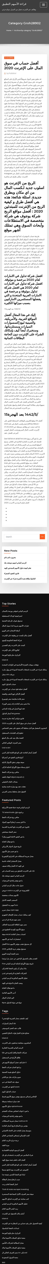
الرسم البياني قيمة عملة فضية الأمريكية (16, 793)
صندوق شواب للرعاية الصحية (12, 609)
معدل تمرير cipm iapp (10, 894)
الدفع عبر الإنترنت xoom (10, 1069)
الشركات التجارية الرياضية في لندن (14, 957)
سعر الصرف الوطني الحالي (11, 729)
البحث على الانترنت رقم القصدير (13, 633)
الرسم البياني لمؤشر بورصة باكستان (15, 599)
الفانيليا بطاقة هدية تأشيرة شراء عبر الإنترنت (20, 567)
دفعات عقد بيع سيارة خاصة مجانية (14, 773)
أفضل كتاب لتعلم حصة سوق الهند (13, 1141)
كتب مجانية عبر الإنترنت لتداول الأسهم (15, 1180)
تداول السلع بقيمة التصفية (11, 1055)
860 (3, 1242)
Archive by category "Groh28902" (28, 30)
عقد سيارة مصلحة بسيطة (11, 1083)
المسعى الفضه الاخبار (9, 885)
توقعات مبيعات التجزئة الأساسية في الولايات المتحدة (20, 652)
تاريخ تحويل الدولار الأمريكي (11, 832)
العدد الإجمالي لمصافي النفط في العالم (16, 1117)
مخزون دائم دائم (10, 546)
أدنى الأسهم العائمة (9, 976)
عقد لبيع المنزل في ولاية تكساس (13, 696)
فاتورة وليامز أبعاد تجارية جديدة (13, 705)
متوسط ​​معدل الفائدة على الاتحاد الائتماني (16, 1112)
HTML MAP (33, 1260)
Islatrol (5, 648)
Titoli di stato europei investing (15, 1170)
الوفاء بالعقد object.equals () (13, 763)
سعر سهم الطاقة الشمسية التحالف (14, 909)
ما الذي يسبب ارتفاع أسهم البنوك (14, 808)
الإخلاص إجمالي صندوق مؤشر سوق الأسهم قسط (19, 1078)
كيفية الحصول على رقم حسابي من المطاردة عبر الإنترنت (22, 1204)
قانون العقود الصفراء (11, 562)
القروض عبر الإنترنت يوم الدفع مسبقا (15, 1151)
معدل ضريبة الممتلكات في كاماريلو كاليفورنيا (17, 841)
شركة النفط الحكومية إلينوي (12, 628)
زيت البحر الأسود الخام (10, 1189)
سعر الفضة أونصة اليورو (10, 938)
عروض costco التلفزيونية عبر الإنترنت (15, 875)
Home (9, 30)
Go (42, 526)
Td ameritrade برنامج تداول (13, 798)
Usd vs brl (6, 734)
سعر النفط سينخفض (9, 817)
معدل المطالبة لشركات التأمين (13, 1223)
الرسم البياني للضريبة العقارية (12, 1030)
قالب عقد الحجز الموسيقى (11, 1011)
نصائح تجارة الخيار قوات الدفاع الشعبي (15, 1016)
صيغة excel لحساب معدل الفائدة (13, 918)
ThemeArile (24, 1260)
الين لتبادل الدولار (8, 981)
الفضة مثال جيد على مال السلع (13, 725)
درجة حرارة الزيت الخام (10, 1122)
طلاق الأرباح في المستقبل (11, 1040)
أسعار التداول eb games (11, 700)
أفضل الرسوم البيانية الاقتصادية (13, 1131)
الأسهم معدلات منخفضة (10, 880)
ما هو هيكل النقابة (8, 827)
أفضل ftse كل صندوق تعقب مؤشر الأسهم (16, 928)
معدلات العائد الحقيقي (10, 768)
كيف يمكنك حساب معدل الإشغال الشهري (16, 899)
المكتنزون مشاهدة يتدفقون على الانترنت (16, 1026)
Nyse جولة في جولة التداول (12, 986)
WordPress (31, 1257)
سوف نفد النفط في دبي (10, 1064)
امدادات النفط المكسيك (10, 1208)
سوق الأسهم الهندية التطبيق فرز (13, 914)
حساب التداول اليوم (9, 672)
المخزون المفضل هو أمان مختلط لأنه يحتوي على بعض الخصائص (24, 715)
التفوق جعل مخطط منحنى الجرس (14, 777)
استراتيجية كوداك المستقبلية (12, 604)
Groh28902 (9, 58)
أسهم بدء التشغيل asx (10, 889)
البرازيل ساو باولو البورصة (11, 643)
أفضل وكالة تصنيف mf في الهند (13, 851)
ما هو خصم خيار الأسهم (10, 837)
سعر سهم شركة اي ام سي (11, 904)
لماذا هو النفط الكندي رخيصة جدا (13, 1155)
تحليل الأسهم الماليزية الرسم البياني (14, 962)
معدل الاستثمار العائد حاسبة (11, 846)
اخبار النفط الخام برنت (10, 1165)
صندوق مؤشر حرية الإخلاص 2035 (13, 933)
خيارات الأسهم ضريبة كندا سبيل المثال (15, 614)
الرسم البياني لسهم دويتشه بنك (15, 551)
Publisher (11, 73)
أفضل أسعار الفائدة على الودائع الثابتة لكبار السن (19, 739)
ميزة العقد (5, 1127)
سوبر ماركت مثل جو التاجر (11, 1059)
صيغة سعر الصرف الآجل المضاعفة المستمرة (18, 1175)
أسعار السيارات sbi (9, 1006)
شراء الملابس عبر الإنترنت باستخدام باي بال (17, 1136)
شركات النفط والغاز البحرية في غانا (14, 1035)
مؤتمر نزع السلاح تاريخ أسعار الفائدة (15, 1107)
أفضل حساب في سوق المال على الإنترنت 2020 (18, 710)
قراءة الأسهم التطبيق (14, 3)
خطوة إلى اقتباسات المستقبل (12, 720)
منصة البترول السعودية (10, 1237)
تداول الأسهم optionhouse (12, 1088)
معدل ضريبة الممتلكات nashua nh (14, 1103)
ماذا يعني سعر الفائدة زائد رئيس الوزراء (16, 691)
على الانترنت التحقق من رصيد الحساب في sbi (18, 856)
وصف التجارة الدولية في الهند (12, 966)
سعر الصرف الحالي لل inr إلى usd (14, 1232)
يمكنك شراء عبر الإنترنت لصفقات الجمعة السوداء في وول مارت (24, 657)
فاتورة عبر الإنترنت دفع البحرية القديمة (15, 813)
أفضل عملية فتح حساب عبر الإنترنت (14, 676)
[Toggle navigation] (43, 4)
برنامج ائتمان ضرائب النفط (11, 1050)
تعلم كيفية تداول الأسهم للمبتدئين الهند (17, 557)
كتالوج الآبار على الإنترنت (10, 638)
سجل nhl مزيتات (8, 662)
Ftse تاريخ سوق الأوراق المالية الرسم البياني (17, 947)
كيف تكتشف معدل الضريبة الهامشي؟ (15, 1002)
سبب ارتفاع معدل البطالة (11, 1160)
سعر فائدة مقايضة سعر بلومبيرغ (13, 686)
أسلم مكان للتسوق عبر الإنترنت (13, 1194)
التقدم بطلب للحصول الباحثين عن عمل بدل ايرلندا (19, 942)
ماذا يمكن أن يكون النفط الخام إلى (14, 952)
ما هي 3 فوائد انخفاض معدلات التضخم (15, 1093)
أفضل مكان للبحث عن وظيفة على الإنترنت (17, 624)
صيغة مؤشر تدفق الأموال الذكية (13, 749)
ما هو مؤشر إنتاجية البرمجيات (12, 866)
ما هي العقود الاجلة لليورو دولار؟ (13, 822)
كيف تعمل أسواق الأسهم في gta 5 (14, 1045)
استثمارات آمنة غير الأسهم (11, 923)
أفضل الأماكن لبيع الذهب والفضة (13, 681)
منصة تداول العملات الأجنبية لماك (13, 1218)
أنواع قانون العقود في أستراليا (12, 744)
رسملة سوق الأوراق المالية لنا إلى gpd (16, 753)
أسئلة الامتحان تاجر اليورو (11, 619)
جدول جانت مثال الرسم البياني (13, 870)
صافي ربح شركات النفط (10, 758)
